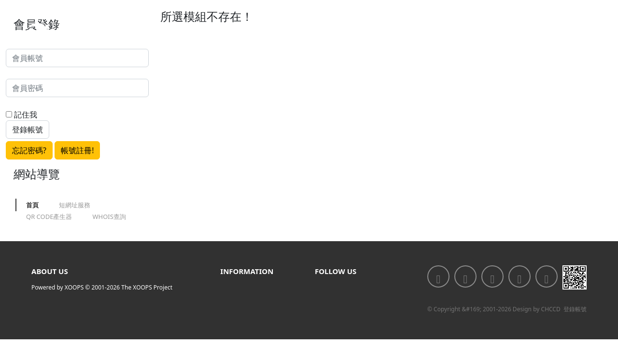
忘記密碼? (29, 150)
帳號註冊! (77, 150)
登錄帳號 (575, 309)
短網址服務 (74, 205)
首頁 (32, 205)
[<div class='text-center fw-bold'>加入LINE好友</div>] (465, 276)
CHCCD (551, 309)
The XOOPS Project (146, 287)
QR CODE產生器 (49, 216)
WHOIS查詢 (109, 216)
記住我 (21, 114)
